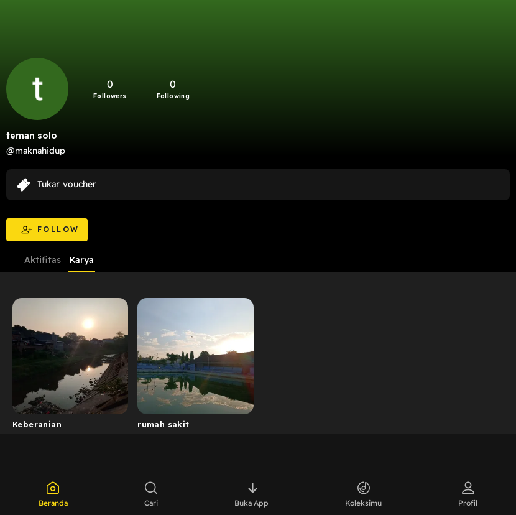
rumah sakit (163, 424)
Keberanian (37, 424)
